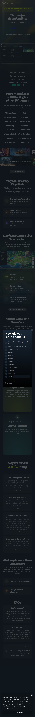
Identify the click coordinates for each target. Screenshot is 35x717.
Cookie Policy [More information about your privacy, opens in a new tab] (9, 708)
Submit (10, 383)
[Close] (32, 695)
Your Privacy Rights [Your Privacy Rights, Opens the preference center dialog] (17, 712)
